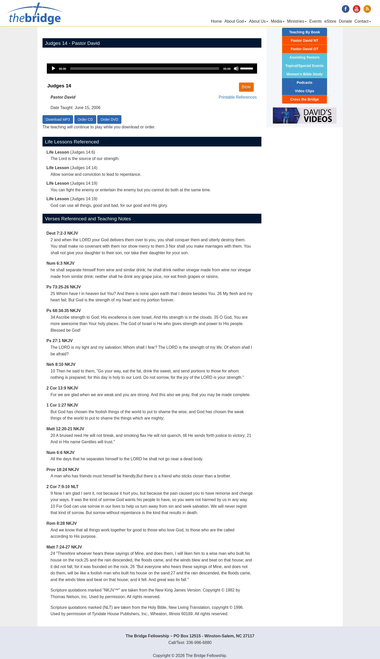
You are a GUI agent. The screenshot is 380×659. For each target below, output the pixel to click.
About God (235, 21)
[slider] (144, 68)
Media (278, 21)
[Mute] (236, 68)
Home (216, 21)
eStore (330, 21)
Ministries (297, 21)
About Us (258, 21)
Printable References (238, 97)
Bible (246, 87)
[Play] (53, 68)
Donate (345, 21)
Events (315, 21)
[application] (152, 68)
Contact (363, 21)
